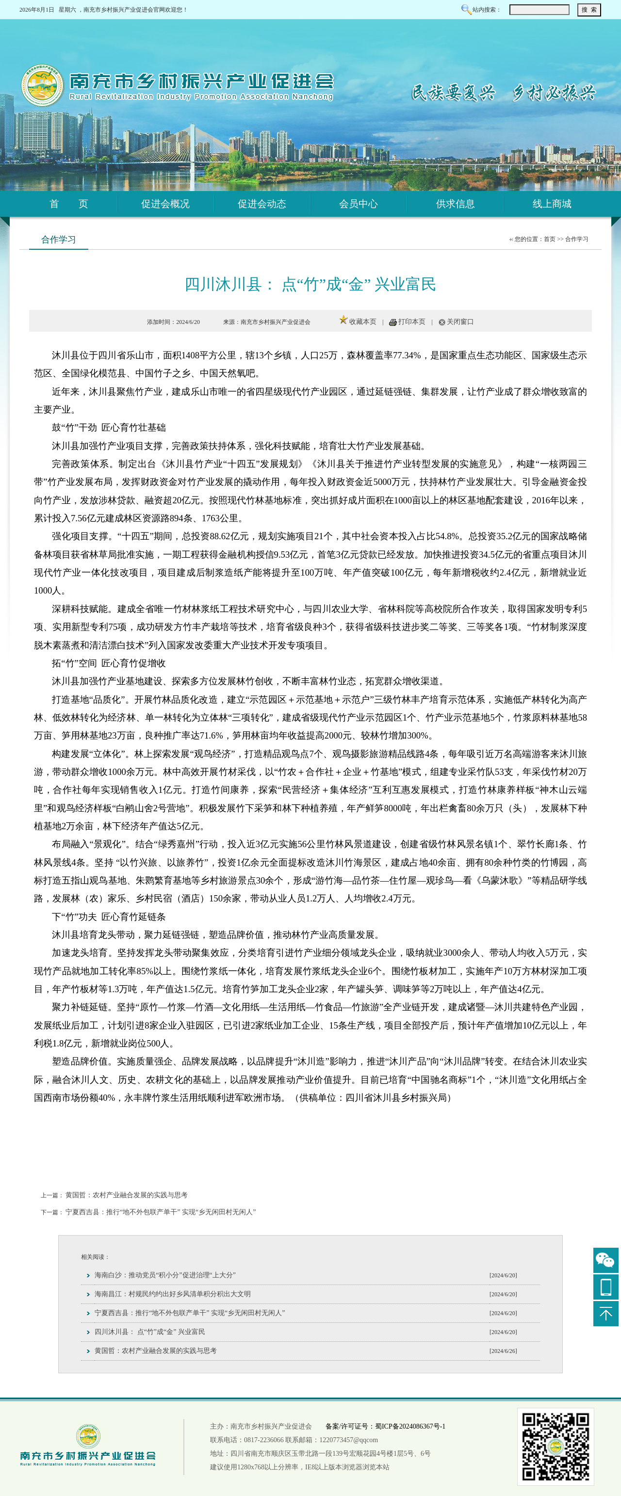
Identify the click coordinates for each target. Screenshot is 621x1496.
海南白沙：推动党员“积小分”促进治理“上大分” (165, 1275)
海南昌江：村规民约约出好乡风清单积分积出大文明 (173, 1294)
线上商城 (552, 203)
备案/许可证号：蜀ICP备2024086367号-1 (385, 1426)
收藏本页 (362, 321)
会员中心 (358, 203)
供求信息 (455, 203)
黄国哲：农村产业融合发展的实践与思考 (126, 1195)
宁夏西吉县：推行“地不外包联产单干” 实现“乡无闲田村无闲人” (160, 1212)
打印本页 (411, 321)
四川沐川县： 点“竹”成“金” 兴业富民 (150, 1331)
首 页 (68, 203)
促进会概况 (165, 203)
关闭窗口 (460, 321)
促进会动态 (262, 203)
